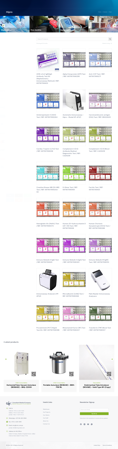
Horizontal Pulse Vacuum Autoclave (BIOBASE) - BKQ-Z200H (52, 386)
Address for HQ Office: (15, 436)
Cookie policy (89, 445)
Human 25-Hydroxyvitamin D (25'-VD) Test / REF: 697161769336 (74, 226)
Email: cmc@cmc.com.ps (16, 422)
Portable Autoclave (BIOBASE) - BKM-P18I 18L (90, 386)
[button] (10, 194)
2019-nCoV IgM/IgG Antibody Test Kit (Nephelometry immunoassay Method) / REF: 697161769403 (47, 78)
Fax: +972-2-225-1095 (15, 420)
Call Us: (11, 401)
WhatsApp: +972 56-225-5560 (18, 416)
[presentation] (3, 25)
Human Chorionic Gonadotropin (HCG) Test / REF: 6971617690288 (99, 226)
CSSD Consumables (9, 30)
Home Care (94, 30)
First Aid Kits (65, 30)
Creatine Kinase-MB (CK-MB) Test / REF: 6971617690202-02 (47, 189)
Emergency (14, 383)
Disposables (36, 30)
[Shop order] (103, 43)
